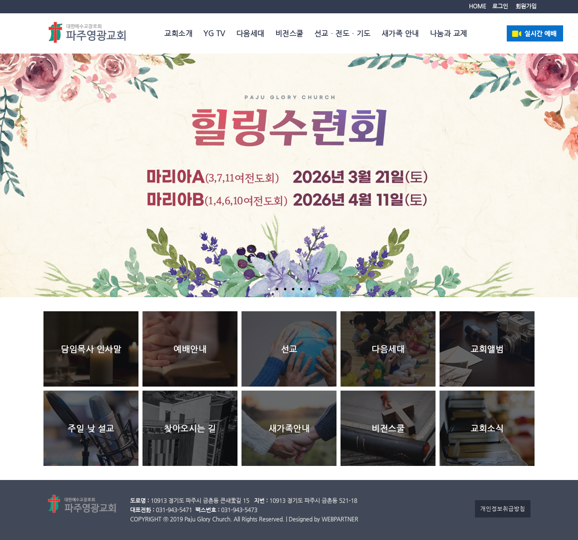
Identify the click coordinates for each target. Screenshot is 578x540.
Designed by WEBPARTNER (323, 519)
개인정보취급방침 (502, 508)
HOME (477, 6)
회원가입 (526, 6)
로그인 (500, 6)
